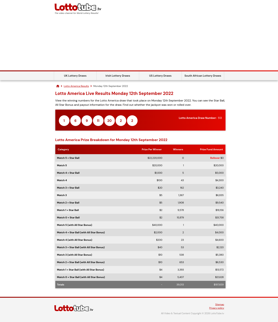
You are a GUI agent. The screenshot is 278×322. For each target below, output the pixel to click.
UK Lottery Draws (75, 76)
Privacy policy (216, 308)
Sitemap (219, 304)
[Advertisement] (139, 44)
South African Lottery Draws (203, 76)
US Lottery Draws (160, 76)
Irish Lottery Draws (117, 76)
